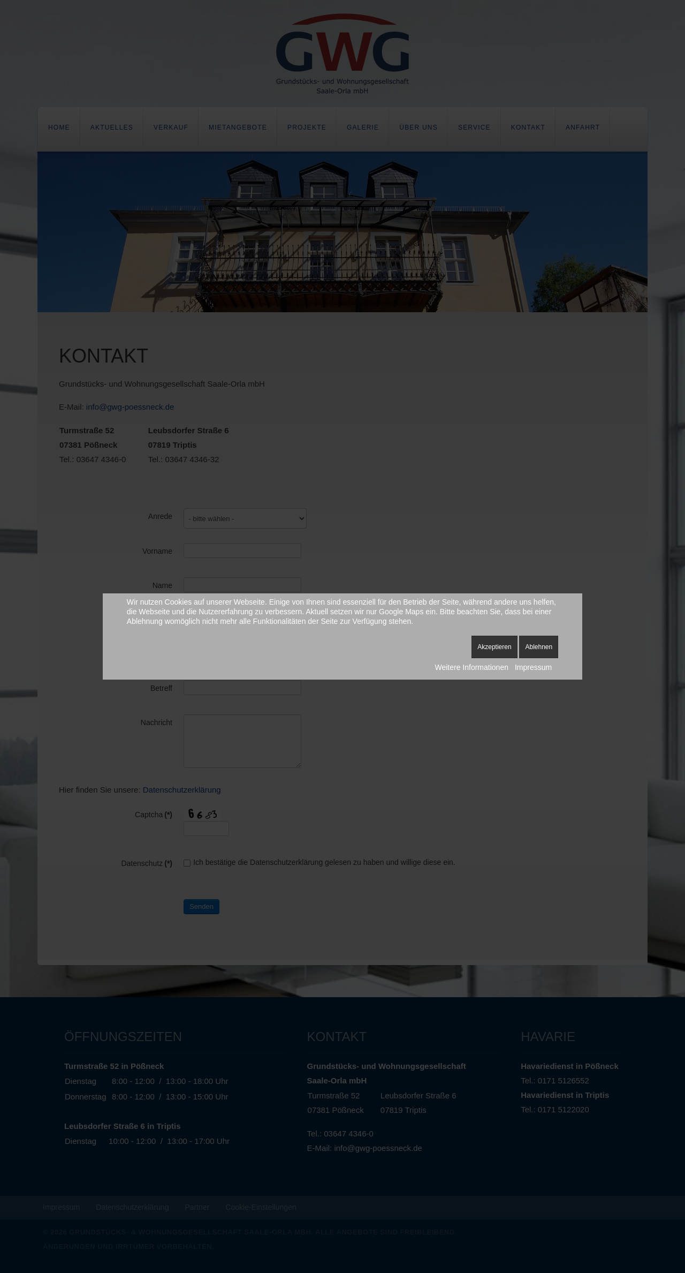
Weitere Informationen (471, 667)
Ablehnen (538, 647)
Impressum (533, 667)
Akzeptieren (494, 647)
